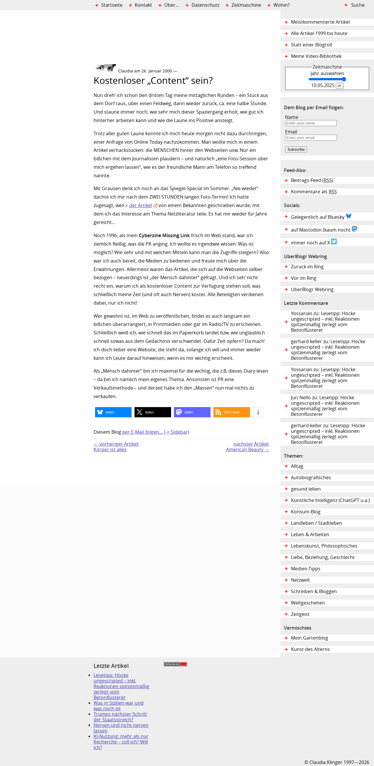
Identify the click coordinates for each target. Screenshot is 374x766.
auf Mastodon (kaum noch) (324, 229)
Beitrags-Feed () (312, 180)
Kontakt (143, 5)
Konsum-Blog (305, 512)
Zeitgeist (300, 614)
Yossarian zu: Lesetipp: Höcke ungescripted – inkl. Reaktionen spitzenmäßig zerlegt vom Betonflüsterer (325, 322)
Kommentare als (314, 191)
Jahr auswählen (327, 73)
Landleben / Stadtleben (316, 523)
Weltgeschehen (308, 603)
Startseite (112, 5)
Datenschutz (205, 5)
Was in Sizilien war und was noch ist (119, 705)
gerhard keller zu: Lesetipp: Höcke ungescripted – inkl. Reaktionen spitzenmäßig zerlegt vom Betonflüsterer (328, 350)
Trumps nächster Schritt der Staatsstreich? (120, 716)
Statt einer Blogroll (311, 45)
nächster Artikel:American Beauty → (247, 446)
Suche (358, 5)
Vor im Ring (303, 278)
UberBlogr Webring (312, 289)
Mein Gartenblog (309, 638)
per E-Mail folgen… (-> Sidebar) (155, 432)
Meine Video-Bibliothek (316, 56)
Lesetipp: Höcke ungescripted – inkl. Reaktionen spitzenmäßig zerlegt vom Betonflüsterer (121, 686)
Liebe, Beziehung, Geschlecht (323, 557)
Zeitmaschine (246, 5)
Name (291, 117)
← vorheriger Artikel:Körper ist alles (116, 446)
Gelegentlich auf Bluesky (321, 216)
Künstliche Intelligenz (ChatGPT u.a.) (330, 500)
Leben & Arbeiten (310, 534)
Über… (171, 5)
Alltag (297, 466)
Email (291, 132)
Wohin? (281, 5)
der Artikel (140, 205)
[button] (113, 412)
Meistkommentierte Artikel (320, 22)
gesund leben (306, 489)
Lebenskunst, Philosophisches (324, 546)
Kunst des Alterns (310, 649)
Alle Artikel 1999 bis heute (319, 33)
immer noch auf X (314, 242)
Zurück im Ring (307, 267)
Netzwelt (300, 580)
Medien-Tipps (305, 569)
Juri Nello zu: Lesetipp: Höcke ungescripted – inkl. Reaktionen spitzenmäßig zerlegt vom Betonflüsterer (325, 406)
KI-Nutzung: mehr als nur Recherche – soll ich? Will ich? (121, 742)
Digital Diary (47, 98)
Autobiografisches (311, 477)
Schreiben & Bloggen (314, 591)
